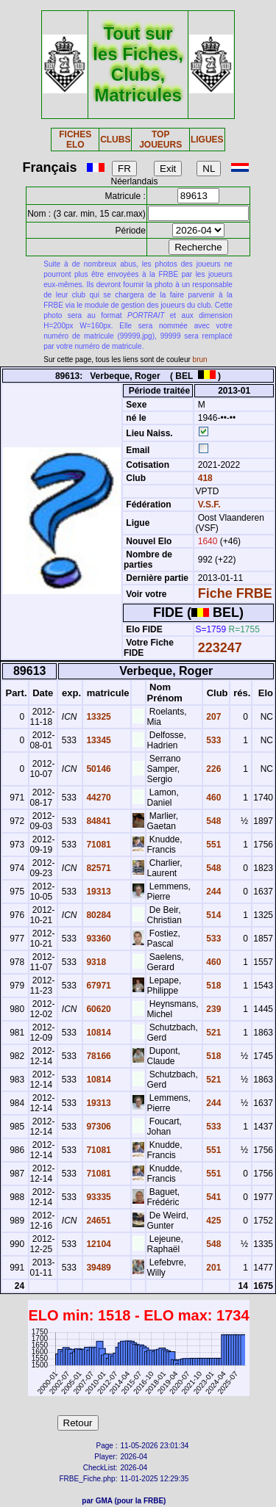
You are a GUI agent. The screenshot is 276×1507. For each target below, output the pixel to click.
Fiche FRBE (235, 593)
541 (212, 1197)
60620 (97, 1009)
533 (212, 740)
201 (212, 1267)
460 (212, 797)
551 (212, 844)
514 (212, 915)
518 (212, 985)
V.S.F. (209, 504)
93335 (97, 1197)
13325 (97, 717)
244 (212, 891)
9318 (95, 962)
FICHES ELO (75, 139)
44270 (97, 797)
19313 (97, 891)
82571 (97, 868)
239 (212, 1009)
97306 (97, 1126)
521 (212, 1032)
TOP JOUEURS (160, 139)
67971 (97, 985)
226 (212, 769)
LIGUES (207, 139)
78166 (97, 1056)
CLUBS (115, 139)
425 (212, 1220)
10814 (97, 1032)
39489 (97, 1267)
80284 (97, 915)
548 (212, 821)
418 (203, 478)
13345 (97, 740)
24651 (97, 1220)
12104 (97, 1244)
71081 (97, 844)
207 (212, 717)
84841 (97, 821)
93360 (97, 938)
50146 (97, 769)
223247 (220, 647)
